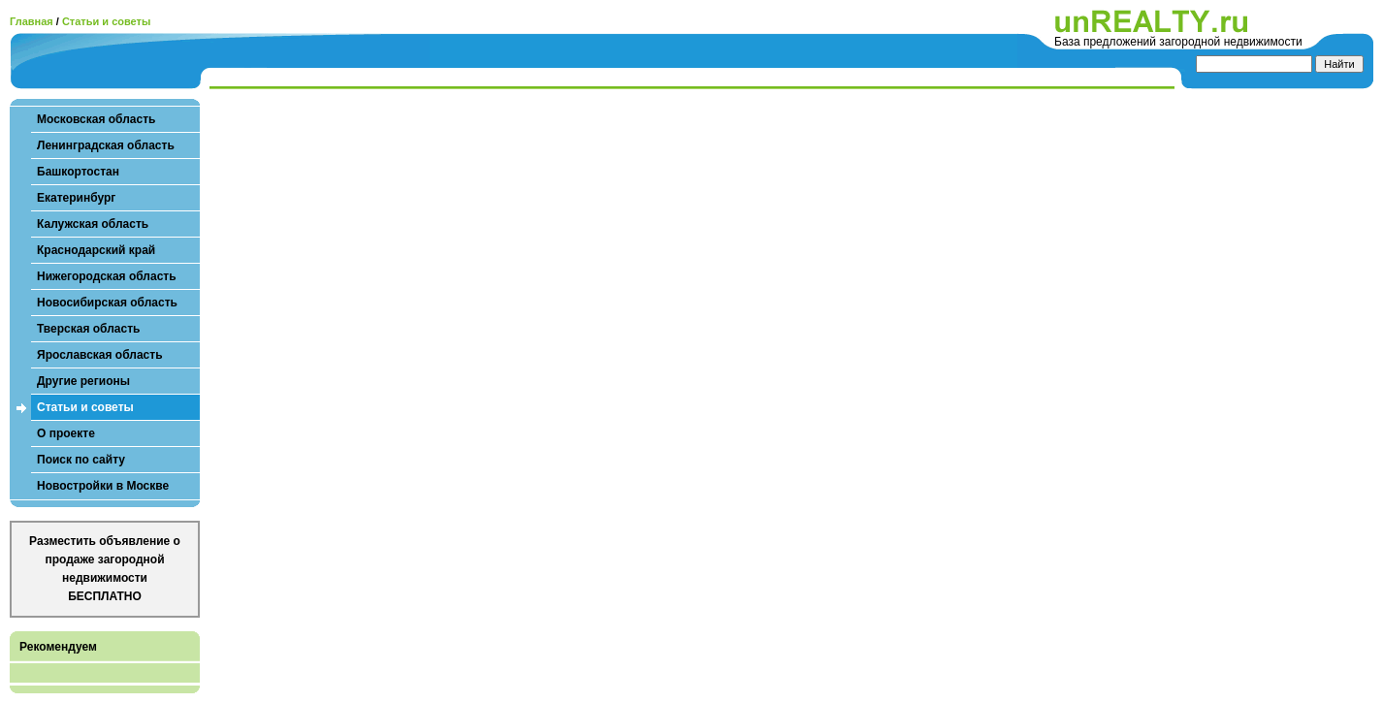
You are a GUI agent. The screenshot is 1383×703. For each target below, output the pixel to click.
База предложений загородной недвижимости (1178, 41)
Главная (31, 21)
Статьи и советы (106, 21)
